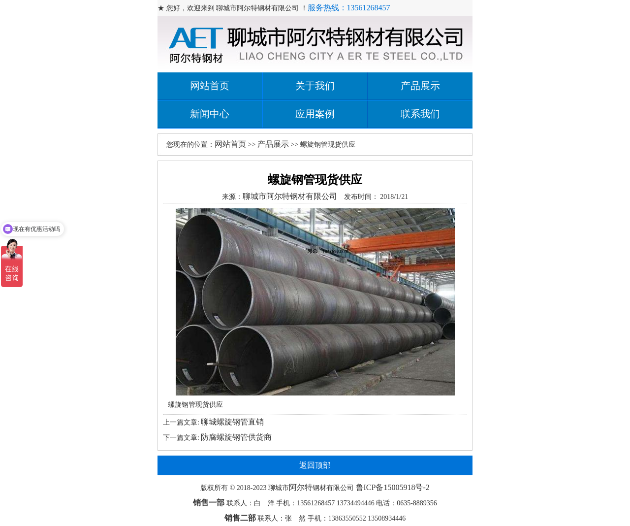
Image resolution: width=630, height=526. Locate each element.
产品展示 (420, 85)
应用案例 (315, 113)
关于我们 (315, 85)
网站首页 (209, 85)
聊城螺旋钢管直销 (232, 422)
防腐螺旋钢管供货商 (236, 437)
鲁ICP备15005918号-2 (393, 487)
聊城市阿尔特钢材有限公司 (290, 196)
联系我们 (420, 113)
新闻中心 (209, 113)
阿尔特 (301, 487)
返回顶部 (315, 465)
